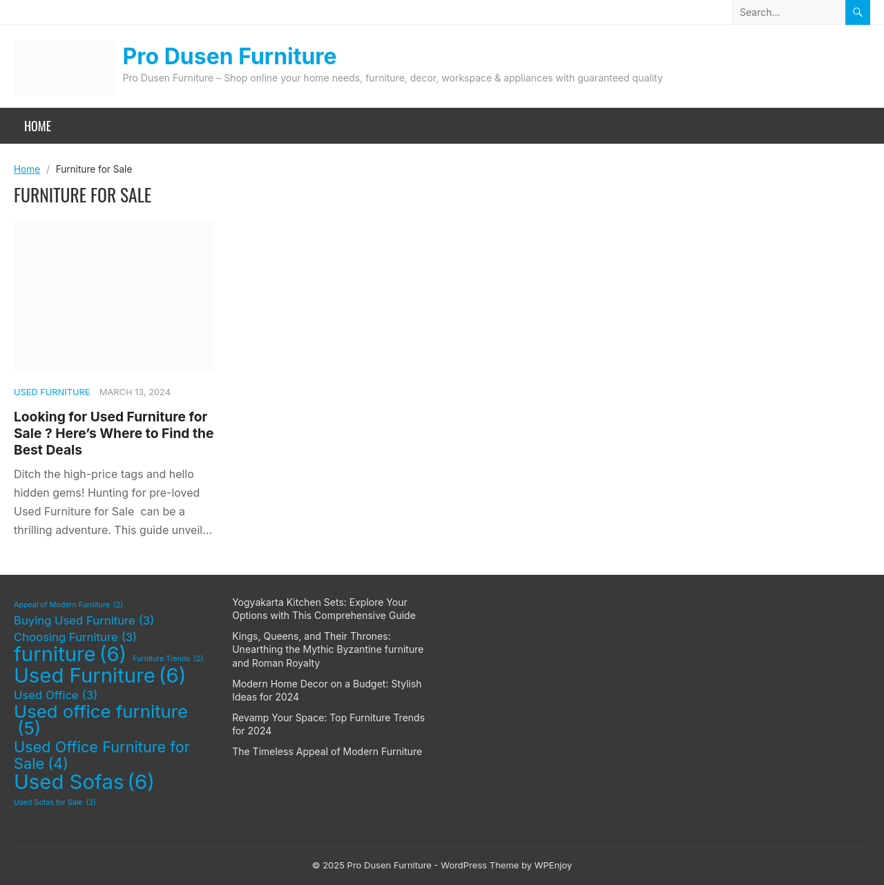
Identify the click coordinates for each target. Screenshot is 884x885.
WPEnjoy (554, 864)
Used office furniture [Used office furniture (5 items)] (101, 719)
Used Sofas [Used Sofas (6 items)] (84, 782)
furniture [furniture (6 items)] (70, 654)
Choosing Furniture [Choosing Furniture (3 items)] (75, 637)
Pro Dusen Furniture (230, 57)
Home (37, 126)
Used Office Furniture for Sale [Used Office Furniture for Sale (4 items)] (102, 755)
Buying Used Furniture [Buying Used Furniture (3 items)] (84, 621)
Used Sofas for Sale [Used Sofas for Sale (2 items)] (55, 802)
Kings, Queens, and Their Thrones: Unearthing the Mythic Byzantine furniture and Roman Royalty (327, 649)
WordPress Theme (480, 864)
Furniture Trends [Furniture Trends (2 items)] (168, 659)
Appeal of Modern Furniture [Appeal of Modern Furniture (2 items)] (68, 605)
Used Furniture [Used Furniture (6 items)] (100, 675)
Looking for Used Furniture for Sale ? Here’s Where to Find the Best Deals (113, 433)
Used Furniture (52, 392)
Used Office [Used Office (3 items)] (55, 695)
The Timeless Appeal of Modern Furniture (327, 751)
